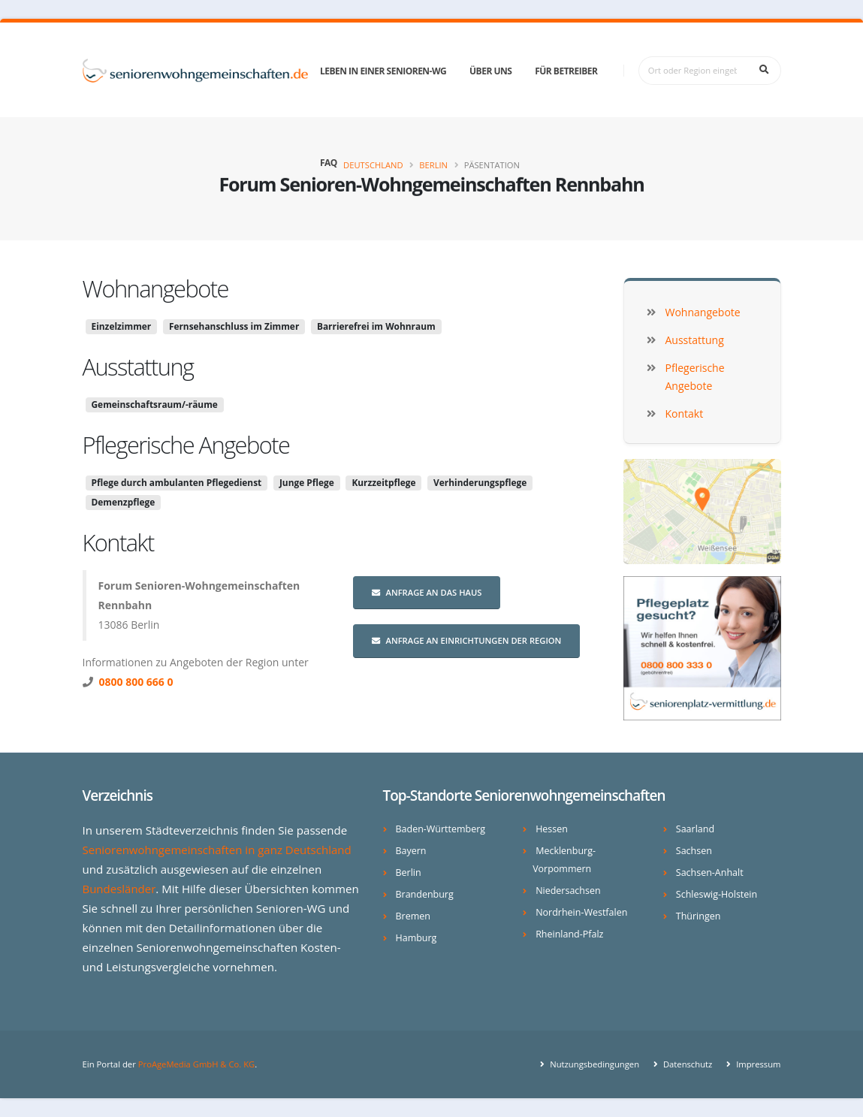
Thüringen (698, 916)
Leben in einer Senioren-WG (383, 71)
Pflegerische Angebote (186, 444)
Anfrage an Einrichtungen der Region (467, 640)
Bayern (411, 850)
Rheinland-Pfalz (570, 934)
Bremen (413, 916)
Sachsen (694, 850)
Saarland (695, 829)
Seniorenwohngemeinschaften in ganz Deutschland (218, 849)
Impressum (757, 1064)
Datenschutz (686, 1064)
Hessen (552, 829)
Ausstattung (138, 366)
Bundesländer (120, 888)
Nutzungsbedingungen (592, 1064)
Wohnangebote (155, 288)
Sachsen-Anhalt (710, 872)
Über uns (490, 71)
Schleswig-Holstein (717, 894)
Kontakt (118, 542)
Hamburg (416, 937)
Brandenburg (425, 894)
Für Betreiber (566, 71)
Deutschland (373, 165)
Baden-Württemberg (441, 829)
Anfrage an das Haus (427, 592)
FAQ (328, 162)
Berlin (433, 165)
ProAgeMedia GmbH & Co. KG (197, 1064)
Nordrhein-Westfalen (582, 912)
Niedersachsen (568, 890)
